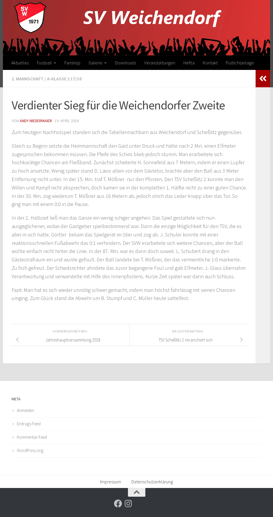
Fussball (44, 63)
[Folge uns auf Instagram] (128, 504)
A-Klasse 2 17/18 (64, 79)
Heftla (189, 63)
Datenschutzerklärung (152, 482)
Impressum (110, 482)
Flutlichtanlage (240, 63)
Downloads (125, 63)
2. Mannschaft (28, 79)
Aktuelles (20, 63)
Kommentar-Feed (32, 437)
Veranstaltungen (159, 63)
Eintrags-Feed (29, 423)
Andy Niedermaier (36, 120)
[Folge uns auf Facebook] (118, 504)
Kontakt (210, 63)
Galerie (95, 63)
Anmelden (25, 410)
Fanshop (72, 63)
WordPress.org (30, 450)
